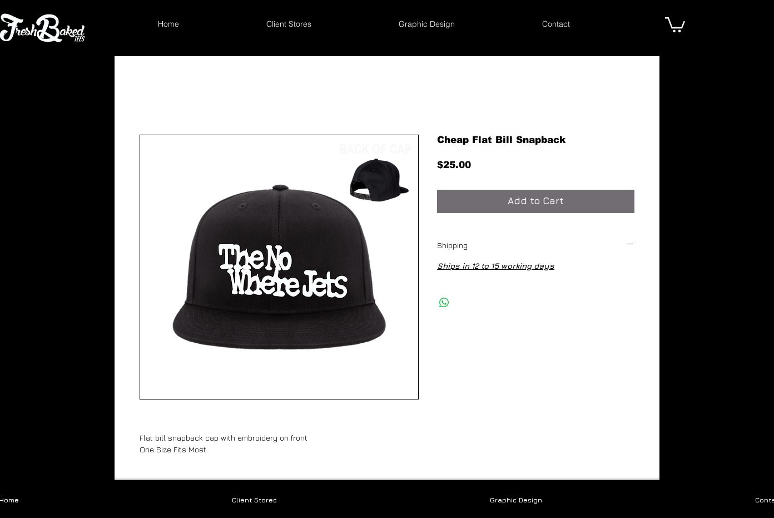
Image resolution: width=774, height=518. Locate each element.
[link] (675, 24)
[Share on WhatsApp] (444, 302)
